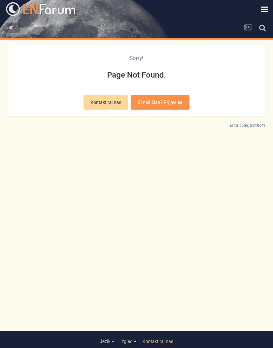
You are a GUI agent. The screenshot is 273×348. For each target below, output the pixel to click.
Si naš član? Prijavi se (160, 102)
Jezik (107, 341)
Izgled (128, 341)
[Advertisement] (136, 246)
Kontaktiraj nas (105, 102)
